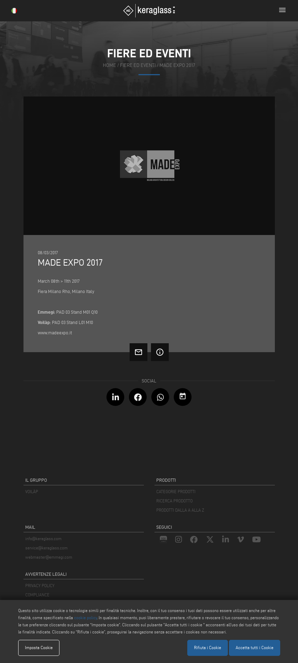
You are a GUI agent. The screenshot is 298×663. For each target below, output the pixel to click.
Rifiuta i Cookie (207, 647)
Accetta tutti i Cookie (254, 647)
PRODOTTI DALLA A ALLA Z (180, 510)
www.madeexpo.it (55, 332)
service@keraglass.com (46, 547)
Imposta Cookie (39, 647)
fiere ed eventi (138, 65)
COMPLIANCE (37, 594)
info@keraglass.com (43, 538)
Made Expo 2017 (177, 65)
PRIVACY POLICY (39, 585)
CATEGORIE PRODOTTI (175, 491)
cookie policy (85, 617)
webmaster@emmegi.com (48, 557)
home (109, 65)
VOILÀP (31, 491)
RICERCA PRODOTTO (174, 500)
